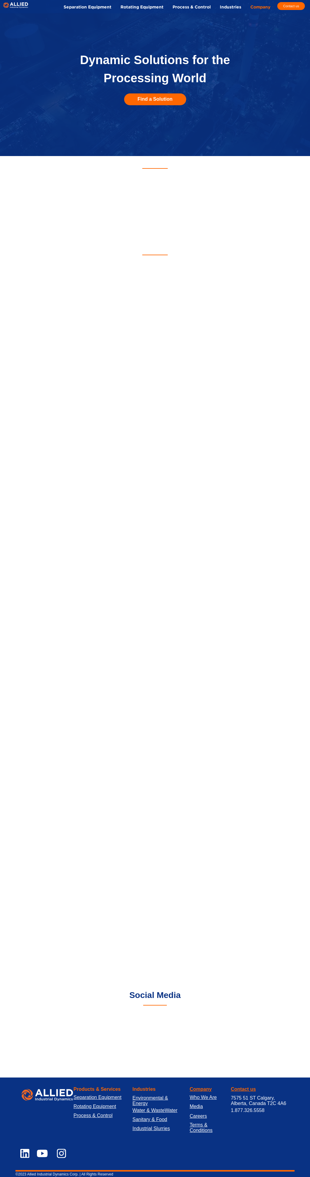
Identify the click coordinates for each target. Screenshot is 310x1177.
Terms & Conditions (201, 1127)
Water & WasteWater (155, 1110)
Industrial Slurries (151, 1128)
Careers (198, 1116)
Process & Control (93, 1115)
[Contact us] (291, 6)
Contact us (243, 1089)
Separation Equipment (97, 1097)
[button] (230, 7)
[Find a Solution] (155, 99)
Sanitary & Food (150, 1119)
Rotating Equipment (95, 1106)
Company (201, 1089)
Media (196, 1106)
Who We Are (203, 1097)
